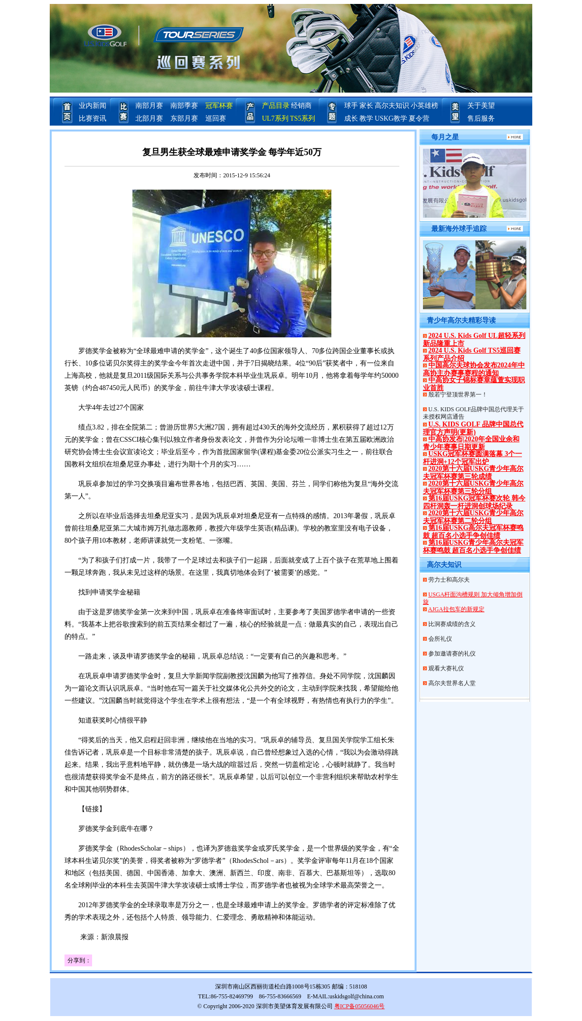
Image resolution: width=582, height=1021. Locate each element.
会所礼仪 (440, 638)
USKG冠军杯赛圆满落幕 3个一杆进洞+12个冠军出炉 (472, 457)
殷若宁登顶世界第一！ (457, 394)
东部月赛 (184, 118)
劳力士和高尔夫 (449, 579)
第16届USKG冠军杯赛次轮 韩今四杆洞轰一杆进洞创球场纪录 (474, 502)
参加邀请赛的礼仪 (452, 653)
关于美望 (481, 105)
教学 (366, 118)
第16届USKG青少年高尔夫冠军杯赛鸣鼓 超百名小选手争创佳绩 (473, 546)
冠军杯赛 (219, 105)
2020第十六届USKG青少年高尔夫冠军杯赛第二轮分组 (473, 517)
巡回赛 (215, 118)
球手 (351, 105)
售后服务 (481, 118)
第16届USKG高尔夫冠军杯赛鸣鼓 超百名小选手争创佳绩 (473, 531)
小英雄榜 (424, 105)
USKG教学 (391, 118)
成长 (351, 118)
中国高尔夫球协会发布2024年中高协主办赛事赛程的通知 (474, 369)
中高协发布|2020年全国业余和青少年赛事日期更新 (471, 443)
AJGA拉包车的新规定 (456, 609)
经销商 (301, 105)
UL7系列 (275, 118)
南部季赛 (184, 105)
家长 (366, 105)
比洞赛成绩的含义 (452, 624)
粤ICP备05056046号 (359, 1006)
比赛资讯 (92, 118)
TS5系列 (302, 118)
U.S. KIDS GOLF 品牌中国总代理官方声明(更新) (473, 428)
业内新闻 (92, 105)
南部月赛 (149, 105)
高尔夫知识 (392, 105)
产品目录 (276, 105)
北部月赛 (149, 118)
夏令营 (419, 118)
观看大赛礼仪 (446, 668)
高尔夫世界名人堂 (452, 683)
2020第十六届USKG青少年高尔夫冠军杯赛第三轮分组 (473, 487)
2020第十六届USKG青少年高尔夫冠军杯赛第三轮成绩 (473, 472)
